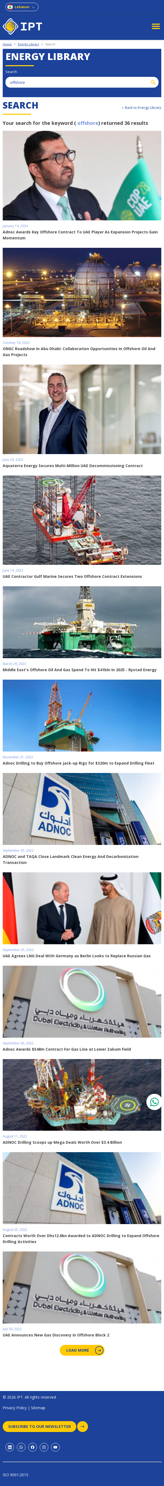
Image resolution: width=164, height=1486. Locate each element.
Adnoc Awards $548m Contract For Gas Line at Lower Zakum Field (67, 1049)
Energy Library (28, 44)
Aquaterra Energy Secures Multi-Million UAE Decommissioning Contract (73, 465)
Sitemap (38, 1407)
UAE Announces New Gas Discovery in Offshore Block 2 (56, 1335)
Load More (84, 1350)
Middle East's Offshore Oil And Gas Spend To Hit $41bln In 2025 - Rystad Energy (80, 669)
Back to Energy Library (143, 107)
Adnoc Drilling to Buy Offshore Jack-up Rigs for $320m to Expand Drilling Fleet (78, 763)
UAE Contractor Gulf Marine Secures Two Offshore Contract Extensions (72, 576)
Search (50, 44)
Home (7, 44)
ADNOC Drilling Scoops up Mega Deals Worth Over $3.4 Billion (62, 1142)
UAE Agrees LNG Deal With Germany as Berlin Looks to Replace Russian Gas (77, 955)
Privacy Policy (15, 1407)
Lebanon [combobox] (22, 7)
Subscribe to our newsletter (42, 1426)
